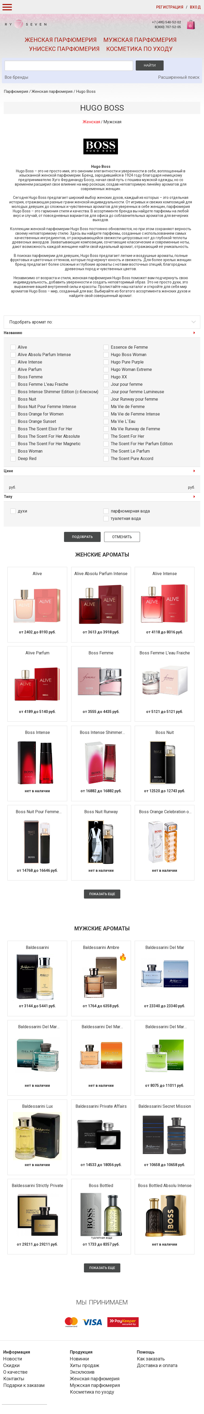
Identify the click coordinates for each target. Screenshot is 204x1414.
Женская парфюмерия (61, 40)
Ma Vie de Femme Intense (135, 414)
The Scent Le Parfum (130, 451)
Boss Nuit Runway (101, 811)
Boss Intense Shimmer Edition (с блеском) (58, 391)
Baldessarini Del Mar (164, 947)
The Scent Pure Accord (132, 458)
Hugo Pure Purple (127, 362)
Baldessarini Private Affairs (101, 1106)
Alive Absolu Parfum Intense (44, 354)
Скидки (11, 1365)
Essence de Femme (129, 347)
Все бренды (16, 77)
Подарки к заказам (24, 1385)
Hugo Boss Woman (128, 354)
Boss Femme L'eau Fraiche (43, 384)
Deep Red (27, 458)
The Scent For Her (127, 436)
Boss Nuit (27, 399)
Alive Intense (30, 362)
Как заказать (151, 1359)
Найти (150, 65)
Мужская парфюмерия (140, 40)
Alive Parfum (30, 369)
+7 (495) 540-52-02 (166, 22)
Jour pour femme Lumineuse (137, 391)
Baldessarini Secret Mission (164, 1106)
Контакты (13, 1378)
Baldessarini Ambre (101, 947)
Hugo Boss (86, 91)
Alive (22, 347)
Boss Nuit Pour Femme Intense (47, 406)
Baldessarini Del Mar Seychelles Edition (164, 1027)
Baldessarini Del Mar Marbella (101, 1027)
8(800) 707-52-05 (168, 27)
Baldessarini (37, 947)
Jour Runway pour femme (134, 399)
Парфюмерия (16, 91)
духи (22, 511)
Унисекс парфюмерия (64, 49)
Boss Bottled (101, 1185)
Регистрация (169, 7)
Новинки (79, 1359)
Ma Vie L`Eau (123, 421)
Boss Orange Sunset (37, 421)
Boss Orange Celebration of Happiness (164, 812)
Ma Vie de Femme (128, 406)
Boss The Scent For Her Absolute (49, 436)
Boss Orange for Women (40, 414)
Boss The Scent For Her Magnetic (49, 443)
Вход (195, 7)
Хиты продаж (84, 1365)
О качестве (15, 1372)
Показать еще (102, 894)
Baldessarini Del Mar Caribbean (37, 1027)
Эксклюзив (82, 1372)
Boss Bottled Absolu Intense (165, 1185)
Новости (12, 1359)
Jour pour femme (127, 384)
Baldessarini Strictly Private (37, 1185)
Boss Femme (30, 376)
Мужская (112, 121)
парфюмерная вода (130, 511)
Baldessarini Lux (37, 1106)
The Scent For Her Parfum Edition (142, 443)
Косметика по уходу (139, 49)
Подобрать (82, 537)
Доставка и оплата (157, 1365)
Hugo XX (119, 376)
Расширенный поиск (178, 77)
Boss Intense (37, 732)
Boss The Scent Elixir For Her (45, 428)
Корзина (191, 27)
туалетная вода (126, 518)
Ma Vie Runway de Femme (135, 428)
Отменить (122, 537)
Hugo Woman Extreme (131, 369)
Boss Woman (30, 451)
